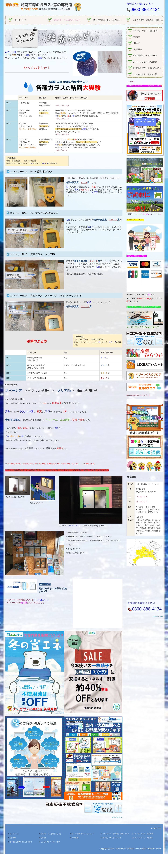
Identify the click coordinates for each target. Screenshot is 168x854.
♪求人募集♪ (137, 49)
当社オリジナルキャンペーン (144, 55)
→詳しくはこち (61, 150)
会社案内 (137, 37)
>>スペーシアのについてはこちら (24, 602)
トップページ (20, 20)
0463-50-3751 (141, 497)
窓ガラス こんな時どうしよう (67, 20)
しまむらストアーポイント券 (144, 74)
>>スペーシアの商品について (27, 600)
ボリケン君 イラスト (135, 220)
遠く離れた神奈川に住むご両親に (146, 68)
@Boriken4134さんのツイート (138, 395)
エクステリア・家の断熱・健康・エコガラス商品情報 (148, 20)
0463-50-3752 (141, 502)
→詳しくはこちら (62, 105)
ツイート (131, 82)
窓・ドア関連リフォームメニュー (107, 20)
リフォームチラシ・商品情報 (144, 62)
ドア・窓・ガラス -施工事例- (145, 31)
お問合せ (136, 43)
